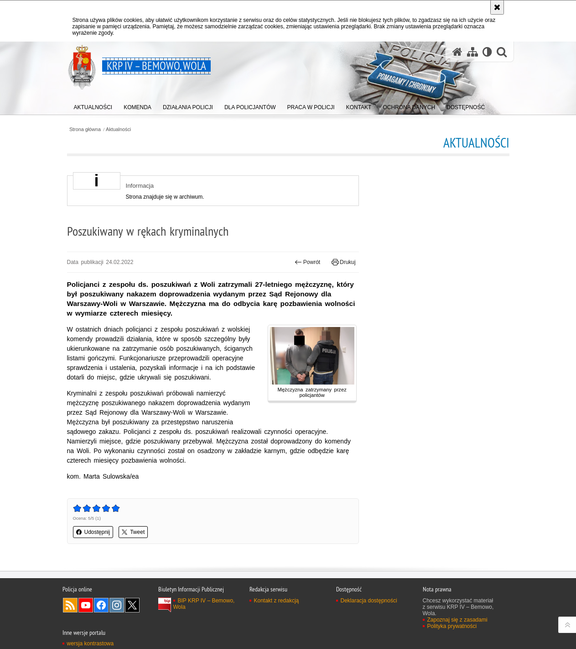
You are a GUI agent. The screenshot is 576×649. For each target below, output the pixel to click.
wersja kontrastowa (90, 643)
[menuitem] (93, 105)
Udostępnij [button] (93, 532)
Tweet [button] (133, 532)
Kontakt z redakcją (276, 600)
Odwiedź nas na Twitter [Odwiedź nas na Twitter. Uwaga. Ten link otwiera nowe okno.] (132, 605)
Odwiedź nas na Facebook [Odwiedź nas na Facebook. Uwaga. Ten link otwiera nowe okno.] (101, 605)
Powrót (307, 262)
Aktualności (118, 129)
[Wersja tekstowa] (487, 52)
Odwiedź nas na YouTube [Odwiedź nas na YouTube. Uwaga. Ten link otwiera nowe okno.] (85, 605)
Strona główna (85, 129)
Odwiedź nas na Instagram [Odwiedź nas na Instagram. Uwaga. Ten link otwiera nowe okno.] (116, 605)
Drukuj (344, 262)
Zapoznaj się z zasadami (457, 620)
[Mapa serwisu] (472, 52)
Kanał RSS (70, 605)
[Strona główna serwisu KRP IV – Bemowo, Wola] (457, 52)
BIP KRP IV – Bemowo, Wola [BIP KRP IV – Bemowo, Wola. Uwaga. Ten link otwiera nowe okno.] (204, 603)
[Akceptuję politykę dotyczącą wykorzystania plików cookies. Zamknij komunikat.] (497, 7)
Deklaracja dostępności (369, 600)
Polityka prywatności (452, 626)
